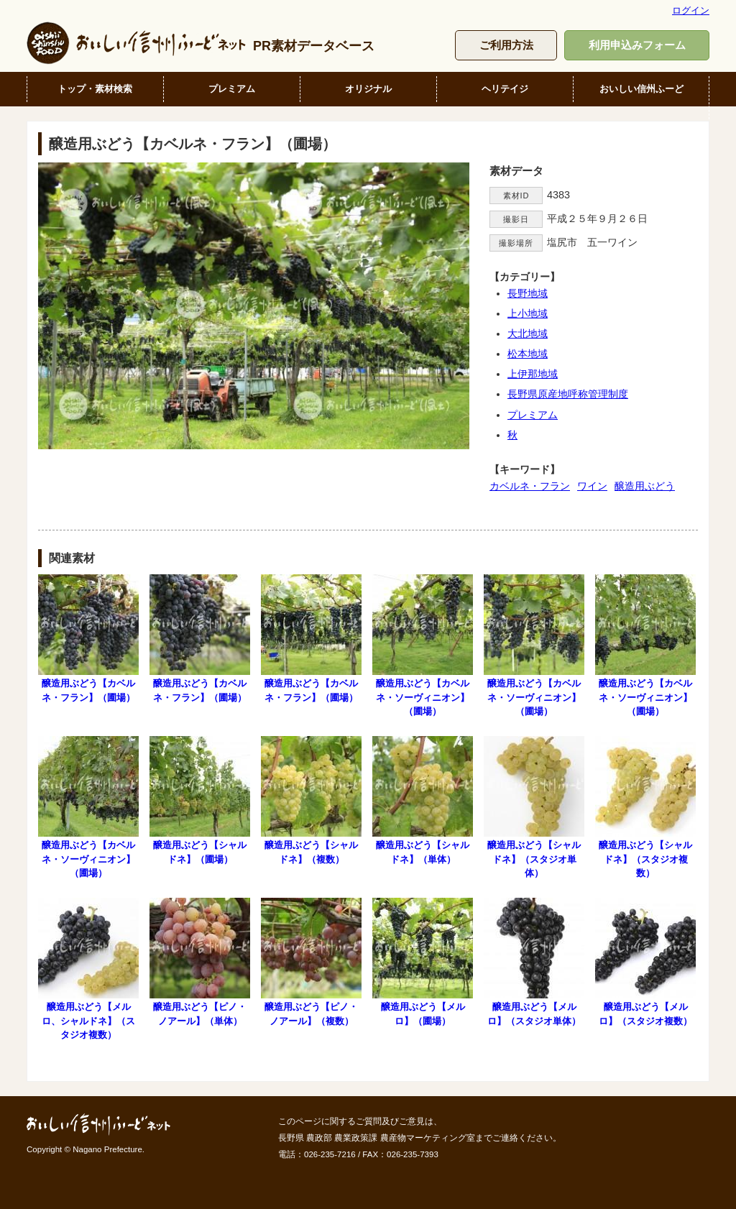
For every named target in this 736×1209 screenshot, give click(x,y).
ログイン (690, 10)
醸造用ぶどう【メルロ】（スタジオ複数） (645, 962)
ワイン (592, 486)
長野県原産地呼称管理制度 (567, 394)
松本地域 (527, 353)
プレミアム (231, 88)
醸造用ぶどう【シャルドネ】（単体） (422, 800)
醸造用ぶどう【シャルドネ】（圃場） (200, 800)
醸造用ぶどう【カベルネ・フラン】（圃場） (88, 638)
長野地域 (527, 293)
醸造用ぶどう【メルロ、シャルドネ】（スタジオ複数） (88, 969)
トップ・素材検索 (95, 88)
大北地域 (527, 333)
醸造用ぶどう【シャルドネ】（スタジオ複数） (645, 807)
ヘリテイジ (505, 88)
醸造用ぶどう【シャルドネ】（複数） (311, 800)
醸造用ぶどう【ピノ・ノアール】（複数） (311, 962)
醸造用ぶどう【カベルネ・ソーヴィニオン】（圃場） (422, 645)
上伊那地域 (532, 374)
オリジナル (368, 88)
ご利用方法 (506, 45)
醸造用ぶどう (645, 486)
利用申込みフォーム (637, 45)
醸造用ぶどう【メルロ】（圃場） (422, 962)
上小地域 (527, 313)
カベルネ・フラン (529, 486)
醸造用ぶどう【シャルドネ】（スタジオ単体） (534, 807)
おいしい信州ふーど (641, 88)
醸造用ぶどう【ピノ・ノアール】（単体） (200, 962)
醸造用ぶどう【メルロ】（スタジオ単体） (534, 962)
